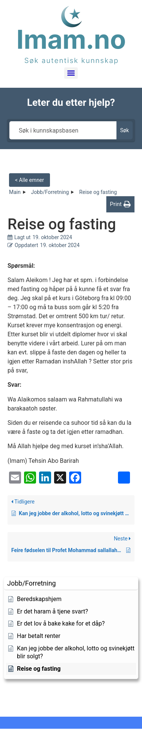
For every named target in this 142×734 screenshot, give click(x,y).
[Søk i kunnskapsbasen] (62, 130)
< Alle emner (29, 180)
